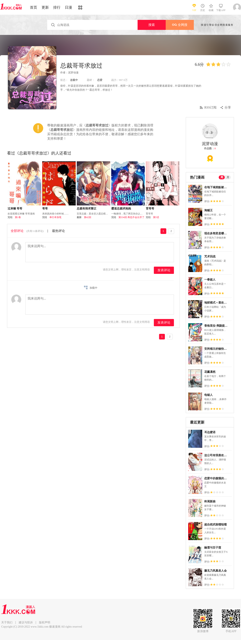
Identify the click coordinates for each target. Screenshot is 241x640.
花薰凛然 (209, 371)
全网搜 (179, 24)
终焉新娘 (209, 501)
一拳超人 (209, 279)
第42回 (87, 217)
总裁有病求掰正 (86, 208)
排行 (56, 7)
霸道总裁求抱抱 (121, 208)
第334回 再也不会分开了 (131, 217)
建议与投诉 (26, 622)
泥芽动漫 (73, 72)
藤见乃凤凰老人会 (215, 570)
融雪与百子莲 (212, 547)
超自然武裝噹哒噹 (215, 524)
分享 (228, 107)
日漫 (68, 7)
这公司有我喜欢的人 (217, 455)
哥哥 (45, 208)
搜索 (151, 24)
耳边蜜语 (209, 432)
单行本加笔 (55, 217)
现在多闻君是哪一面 (217, 233)
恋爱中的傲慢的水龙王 (218, 478)
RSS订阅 (210, 107)
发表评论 (163, 270)
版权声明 (44, 622)
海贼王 (208, 210)
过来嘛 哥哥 (15, 208)
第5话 (156, 217)
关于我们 (6, 622)
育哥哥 (150, 208)
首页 (33, 7)
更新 (45, 7)
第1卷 (18, 217)
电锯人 (208, 394)
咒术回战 (209, 256)
